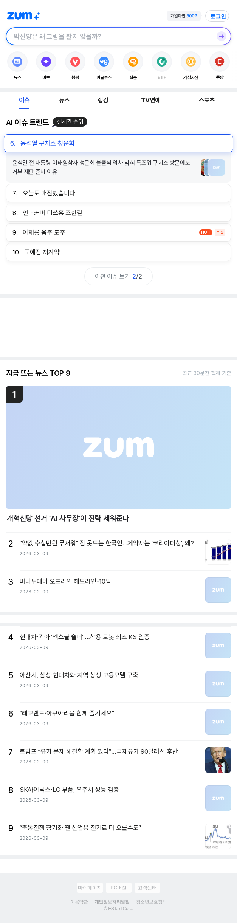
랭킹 (103, 100)
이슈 (24, 100)
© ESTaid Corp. (118, 908)
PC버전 (118, 887)
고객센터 (147, 887)
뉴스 (64, 100)
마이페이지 (90, 887)
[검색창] (109, 36)
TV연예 (150, 100)
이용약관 (79, 901)
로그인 (218, 16)
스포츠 (207, 100)
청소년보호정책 (151, 901)
